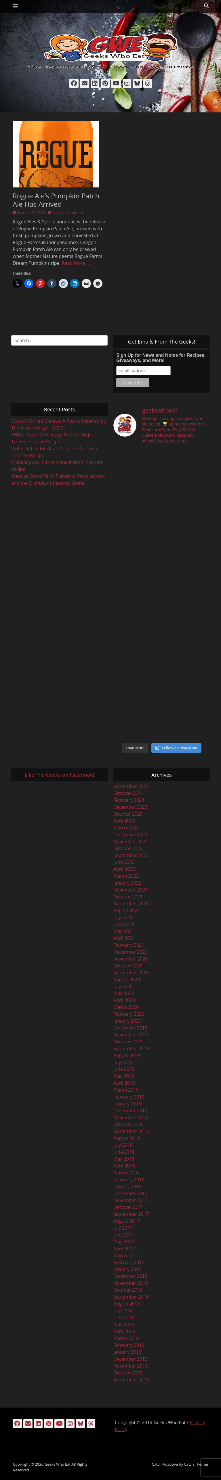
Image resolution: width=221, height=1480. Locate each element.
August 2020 (126, 979)
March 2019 (126, 1090)
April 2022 (124, 869)
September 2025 (131, 786)
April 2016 (124, 1331)
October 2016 (128, 1290)
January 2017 (127, 1269)
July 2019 (123, 1062)
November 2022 (130, 841)
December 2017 (130, 1193)
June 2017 (124, 1235)
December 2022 (130, 834)
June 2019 (124, 1069)
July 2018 (123, 1145)
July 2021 (123, 917)
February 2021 (128, 945)
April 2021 (124, 938)
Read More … (76, 263)
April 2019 (124, 1083)
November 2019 (130, 1035)
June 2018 (124, 1152)
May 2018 (123, 1159)
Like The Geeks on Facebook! (59, 774)
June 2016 (124, 1317)
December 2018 (130, 1110)
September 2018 (131, 1131)
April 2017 (124, 1248)
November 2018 (130, 1117)
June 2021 (124, 924)
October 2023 (128, 814)
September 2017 (131, 1214)
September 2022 (131, 855)
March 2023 (126, 828)
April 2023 (124, 821)
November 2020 (130, 959)
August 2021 (126, 910)
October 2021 (128, 897)
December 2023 (130, 807)
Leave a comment (67, 212)
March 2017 (126, 1255)
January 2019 (127, 1104)
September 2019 (131, 1048)
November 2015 (130, 1366)
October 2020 (128, 966)
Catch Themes (196, 1464)
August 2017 (126, 1221)
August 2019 (126, 1055)
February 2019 (128, 1097)
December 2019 (130, 1028)
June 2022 (124, 862)
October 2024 (128, 793)
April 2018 (124, 1166)
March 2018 (126, 1173)
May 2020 (123, 993)
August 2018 (126, 1138)
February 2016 (128, 1345)
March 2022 (126, 876)
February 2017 (128, 1262)
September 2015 (131, 1380)
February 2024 (128, 800)
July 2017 (123, 1228)
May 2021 (123, 931)
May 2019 (123, 1076)
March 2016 (126, 1338)
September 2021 (131, 903)
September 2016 (131, 1297)
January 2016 (127, 1352)
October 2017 (128, 1207)
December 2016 (130, 1276)
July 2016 (123, 1311)
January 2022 (127, 883)
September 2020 (131, 972)
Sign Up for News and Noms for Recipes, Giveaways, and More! (160, 358)
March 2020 (126, 1007)
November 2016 (130, 1283)
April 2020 (124, 1000)
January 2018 (127, 1186)
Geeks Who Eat (57, 1464)
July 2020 (123, 986)
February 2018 (128, 1179)
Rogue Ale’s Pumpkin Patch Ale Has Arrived (56, 200)
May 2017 (123, 1242)
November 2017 (130, 1200)
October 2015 (128, 1373)
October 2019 (128, 1041)
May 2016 (123, 1324)
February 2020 (128, 1014)
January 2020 (127, 1021)
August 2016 (126, 1304)
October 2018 (128, 1124)
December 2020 (130, 952)
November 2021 (130, 890)
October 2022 (128, 848)
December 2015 (130, 1359)
